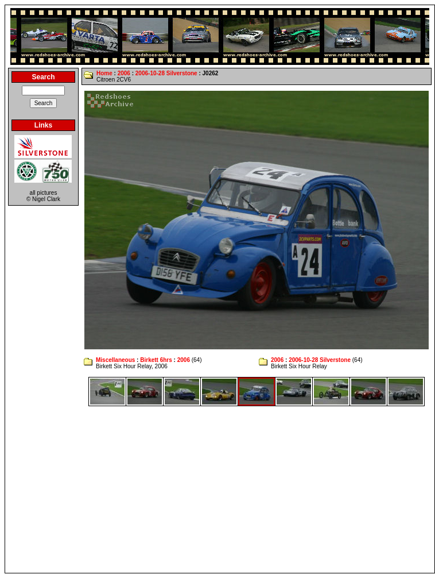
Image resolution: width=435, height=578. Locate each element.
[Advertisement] (220, 489)
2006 (124, 73)
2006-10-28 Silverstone (166, 73)
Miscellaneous (115, 360)
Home (104, 73)
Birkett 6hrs (156, 360)
